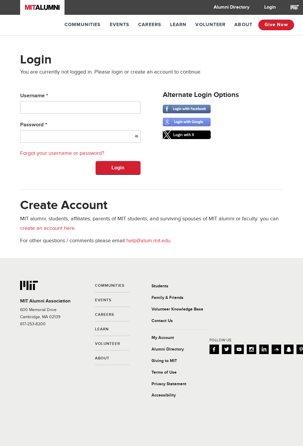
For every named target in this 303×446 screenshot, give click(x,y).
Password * (80, 132)
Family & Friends (167, 297)
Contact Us (162, 320)
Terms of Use (164, 372)
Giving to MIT (164, 361)
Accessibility (164, 395)
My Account (163, 337)
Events (120, 25)
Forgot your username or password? (62, 153)
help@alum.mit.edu (148, 241)
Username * (80, 103)
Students (160, 286)
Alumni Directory (231, 7)
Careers (149, 25)
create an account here (47, 228)
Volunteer (210, 25)
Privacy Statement (169, 384)
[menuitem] (231, 7)
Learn (178, 25)
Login (270, 7)
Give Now (276, 25)
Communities (83, 25)
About (243, 25)
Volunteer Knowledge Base (177, 309)
